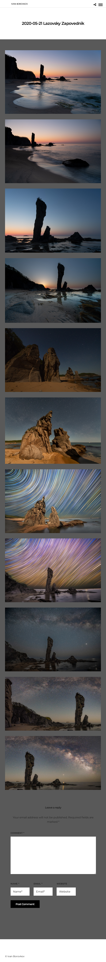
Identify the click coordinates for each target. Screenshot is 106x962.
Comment (17, 833)
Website (62, 883)
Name (15, 883)
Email (38, 883)
